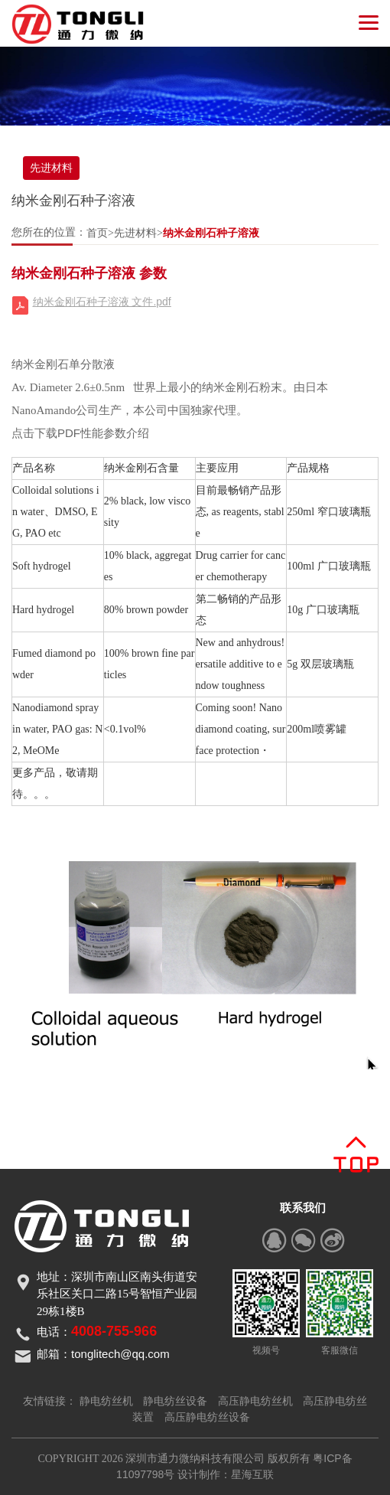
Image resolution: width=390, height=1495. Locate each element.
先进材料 (51, 168)
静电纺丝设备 (175, 1401)
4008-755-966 (114, 1331)
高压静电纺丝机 (255, 1401)
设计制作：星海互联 (225, 1474)
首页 (97, 233)
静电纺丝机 (106, 1401)
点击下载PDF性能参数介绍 (80, 432)
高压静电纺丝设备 (207, 1417)
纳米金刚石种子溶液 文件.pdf (102, 301)
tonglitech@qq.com (120, 1353)
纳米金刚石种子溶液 (211, 233)
